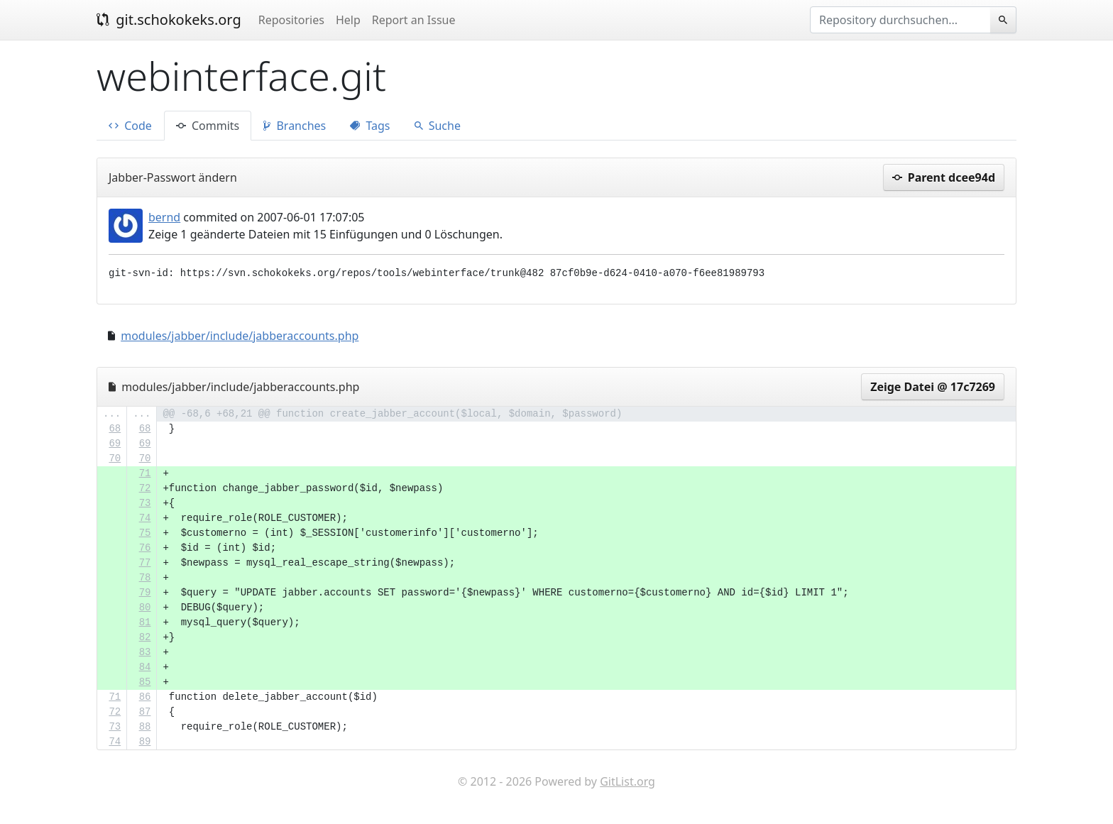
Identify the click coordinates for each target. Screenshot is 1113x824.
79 (145, 592)
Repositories (291, 20)
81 (145, 622)
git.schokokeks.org (169, 19)
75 (145, 533)
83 (145, 652)
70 (115, 458)
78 (145, 577)
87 (145, 712)
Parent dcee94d (943, 177)
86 (145, 697)
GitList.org (627, 781)
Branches (294, 125)
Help (348, 20)
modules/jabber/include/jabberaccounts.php (239, 336)
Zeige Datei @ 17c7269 (932, 387)
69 (115, 443)
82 (145, 637)
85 (145, 682)
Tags (370, 125)
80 (145, 607)
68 (115, 428)
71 (145, 473)
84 (145, 667)
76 (145, 548)
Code (130, 125)
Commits (207, 125)
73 (145, 503)
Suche (438, 125)
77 (145, 562)
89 (145, 741)
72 (145, 488)
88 (145, 726)
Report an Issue (414, 20)
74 (145, 518)
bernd (164, 217)
